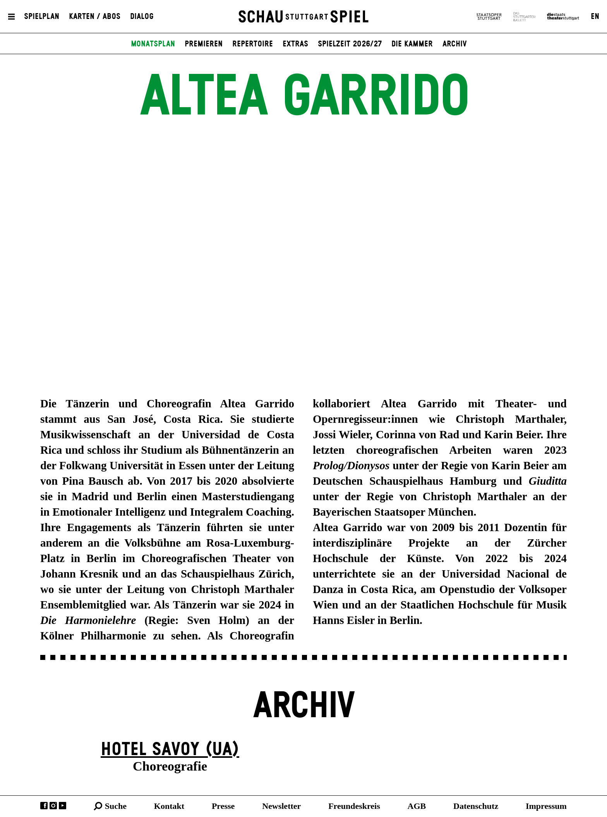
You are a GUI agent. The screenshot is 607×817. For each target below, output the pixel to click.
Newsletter (281, 806)
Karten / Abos (94, 16)
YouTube (62, 805)
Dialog (142, 16)
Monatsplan (153, 44)
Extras (295, 44)
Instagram (53, 805)
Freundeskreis (354, 806)
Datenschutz (475, 806)
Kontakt (169, 806)
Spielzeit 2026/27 (350, 44)
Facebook (44, 805)
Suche (116, 806)
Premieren (204, 44)
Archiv (454, 44)
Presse (223, 806)
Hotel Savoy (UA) (170, 749)
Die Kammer (412, 44)
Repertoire (252, 44)
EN (595, 16)
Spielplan (41, 16)
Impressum (546, 806)
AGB (417, 806)
